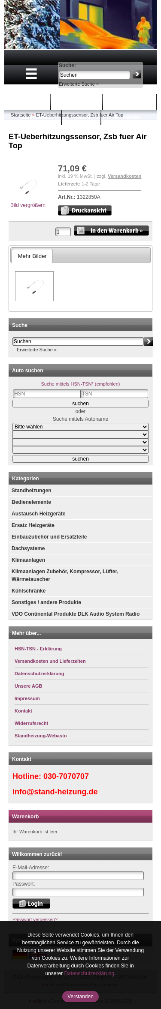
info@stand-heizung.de (55, 791)
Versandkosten (124, 176)
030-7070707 (66, 776)
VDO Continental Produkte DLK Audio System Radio (76, 614)
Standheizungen (32, 491)
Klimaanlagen (28, 560)
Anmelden (126, 117)
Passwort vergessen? (35, 919)
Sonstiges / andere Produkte (46, 602)
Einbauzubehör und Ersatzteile (49, 537)
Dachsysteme (28, 548)
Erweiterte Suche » (79, 84)
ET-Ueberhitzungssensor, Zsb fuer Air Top (79, 114)
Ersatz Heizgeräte (33, 525)
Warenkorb (78, 102)
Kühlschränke (29, 591)
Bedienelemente (31, 502)
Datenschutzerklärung (89, 973)
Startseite (27, 102)
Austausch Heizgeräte (38, 514)
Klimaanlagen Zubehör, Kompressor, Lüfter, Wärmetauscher (65, 575)
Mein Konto (130, 102)
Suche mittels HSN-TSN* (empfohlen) (80, 383)
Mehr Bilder (32, 256)
